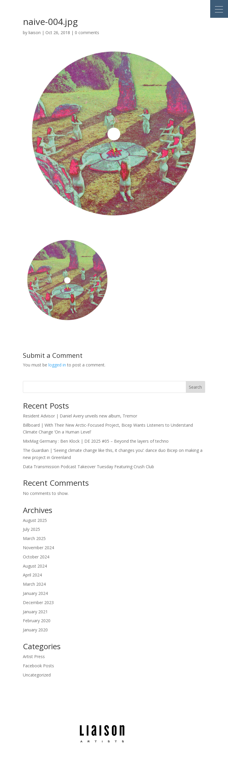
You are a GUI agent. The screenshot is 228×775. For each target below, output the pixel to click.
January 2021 (35, 611)
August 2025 (35, 520)
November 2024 (38, 547)
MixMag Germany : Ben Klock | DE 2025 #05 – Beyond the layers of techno (96, 441)
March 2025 (34, 538)
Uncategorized (37, 675)
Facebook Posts (38, 665)
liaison (34, 32)
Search (195, 387)
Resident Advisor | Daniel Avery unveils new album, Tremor (80, 416)
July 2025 (31, 529)
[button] (219, 9)
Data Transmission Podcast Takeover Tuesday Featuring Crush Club (88, 466)
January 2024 (35, 593)
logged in (57, 365)
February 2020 (36, 620)
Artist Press (34, 656)
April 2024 (32, 575)
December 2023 (38, 602)
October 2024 (36, 557)
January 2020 (35, 630)
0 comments (87, 32)
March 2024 (34, 584)
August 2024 (35, 566)
